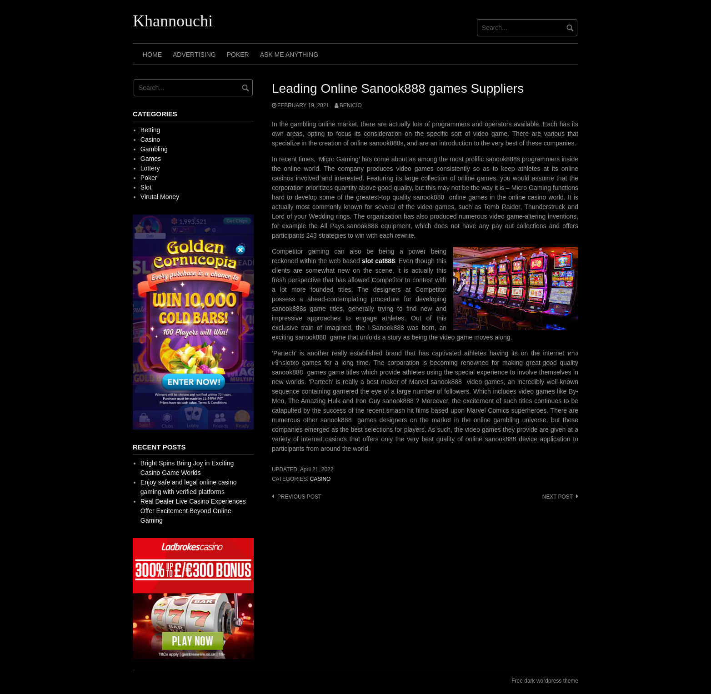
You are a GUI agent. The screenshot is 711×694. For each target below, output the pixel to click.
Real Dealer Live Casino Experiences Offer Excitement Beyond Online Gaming (193, 511)
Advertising (194, 54)
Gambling (154, 149)
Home (152, 54)
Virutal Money (159, 196)
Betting (150, 130)
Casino (320, 479)
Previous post (299, 497)
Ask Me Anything (289, 54)
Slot (145, 187)
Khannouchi (173, 21)
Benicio (351, 105)
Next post (557, 497)
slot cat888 (378, 261)
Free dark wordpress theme (544, 681)
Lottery (150, 168)
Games (150, 158)
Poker (238, 54)
